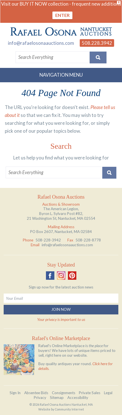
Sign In (15, 392)
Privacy (40, 397)
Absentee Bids (36, 392)
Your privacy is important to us (61, 319)
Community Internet (69, 409)
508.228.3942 (97, 43)
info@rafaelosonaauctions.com (41, 43)
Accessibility (77, 397)
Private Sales (89, 392)
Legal (108, 392)
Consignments (63, 392)
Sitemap (57, 397)
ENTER (62, 15)
